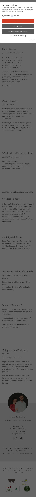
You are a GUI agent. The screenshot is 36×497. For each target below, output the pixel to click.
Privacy (32, 40)
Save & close (18, 26)
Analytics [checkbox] (16, 15)
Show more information (18, 35)
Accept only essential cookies (18, 31)
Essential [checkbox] (7, 15)
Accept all (18, 21)
